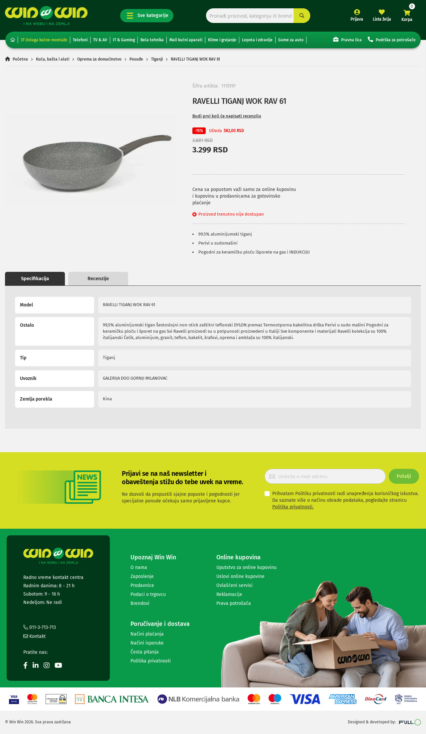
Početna (20, 59)
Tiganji (157, 59)
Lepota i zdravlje (257, 40)
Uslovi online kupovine (240, 576)
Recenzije (98, 278)
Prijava (356, 19)
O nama (138, 567)
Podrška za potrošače (392, 39)
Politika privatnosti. (293, 507)
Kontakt (34, 636)
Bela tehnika (152, 40)
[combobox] (258, 15)
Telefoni (80, 40)
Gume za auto (291, 40)
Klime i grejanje (222, 40)
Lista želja (382, 19)
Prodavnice (142, 585)
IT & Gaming (124, 40)
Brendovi (139, 603)
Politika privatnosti (150, 661)
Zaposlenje (142, 576)
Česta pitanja (144, 652)
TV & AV (100, 40)
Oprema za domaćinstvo (99, 59)
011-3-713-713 (39, 627)
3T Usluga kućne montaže (44, 40)
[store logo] (46, 15)
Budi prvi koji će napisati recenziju (226, 115)
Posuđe (136, 59)
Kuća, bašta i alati (52, 59)
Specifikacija (35, 278)
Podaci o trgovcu (148, 594)
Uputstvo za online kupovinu (246, 567)
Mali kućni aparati (185, 40)
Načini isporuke (147, 643)
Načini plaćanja (147, 634)
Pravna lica (347, 39)
